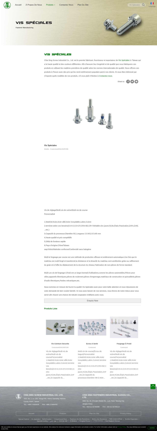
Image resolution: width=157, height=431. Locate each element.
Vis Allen (20, 89)
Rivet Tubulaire (23, 79)
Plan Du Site (83, 5)
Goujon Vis (21, 84)
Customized (92, 347)
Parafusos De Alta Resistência (80, 419)
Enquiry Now (92, 301)
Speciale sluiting (42, 421)
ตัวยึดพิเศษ (73, 421)
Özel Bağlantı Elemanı (112, 421)
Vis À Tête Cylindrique (26, 94)
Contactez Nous (66, 5)
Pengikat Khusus (85, 421)
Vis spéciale (42, 48)
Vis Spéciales (54, 48)
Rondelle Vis (22, 65)
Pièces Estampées (24, 103)
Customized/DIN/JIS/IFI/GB (60, 347)
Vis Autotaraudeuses (25, 70)
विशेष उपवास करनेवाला (115, 419)
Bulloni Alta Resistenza (99, 419)
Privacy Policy (125, 413)
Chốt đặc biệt (63, 421)
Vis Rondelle (22, 60)
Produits (50, 5)
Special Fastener (24, 419)
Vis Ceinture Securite (60, 344)
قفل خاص (53, 421)
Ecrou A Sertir (92, 344)
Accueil (18, 5)
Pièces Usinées (23, 108)
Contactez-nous (105, 76)
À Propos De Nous (34, 5)
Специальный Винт (60, 419)
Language (152, 6)
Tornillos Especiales (131, 419)
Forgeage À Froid (124, 344)
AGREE (152, 428)
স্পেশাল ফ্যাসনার (98, 421)
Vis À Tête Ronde (24, 98)
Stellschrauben (47, 419)
